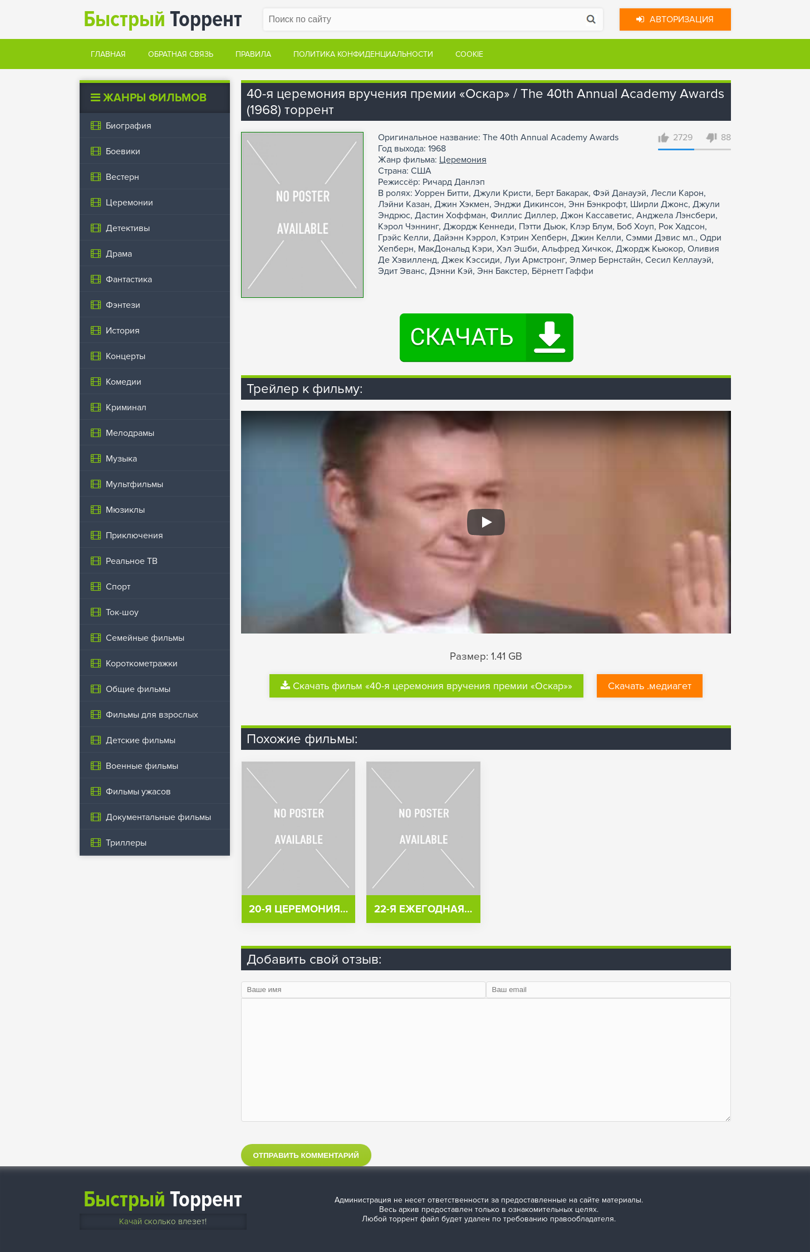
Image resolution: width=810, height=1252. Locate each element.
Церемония (463, 159)
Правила (253, 54)
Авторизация (675, 19)
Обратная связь (180, 54)
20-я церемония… (298, 909)
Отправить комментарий (306, 1155)
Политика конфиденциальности (363, 54)
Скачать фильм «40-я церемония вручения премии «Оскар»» (426, 686)
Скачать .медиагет (649, 686)
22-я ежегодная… (423, 909)
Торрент (163, 19)
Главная (108, 54)
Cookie (469, 54)
